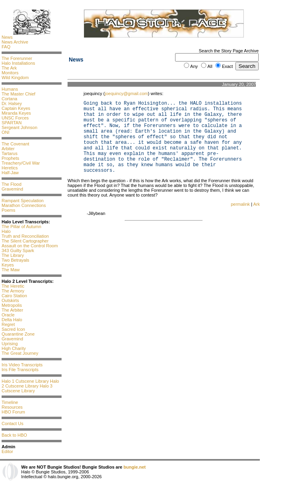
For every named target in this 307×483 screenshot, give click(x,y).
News (7, 37)
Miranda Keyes (16, 113)
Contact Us (12, 423)
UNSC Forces (15, 117)
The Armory (13, 290)
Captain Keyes (16, 108)
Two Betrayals (15, 260)
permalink (240, 204)
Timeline (10, 402)
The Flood (12, 184)
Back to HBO (14, 435)
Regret (8, 324)
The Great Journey (20, 353)
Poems (8, 210)
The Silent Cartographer (25, 241)
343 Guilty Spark (18, 250)
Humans (10, 89)
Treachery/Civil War (21, 163)
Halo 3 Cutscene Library (27, 388)
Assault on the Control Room (30, 245)
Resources (12, 407)
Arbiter (8, 148)
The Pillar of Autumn (21, 226)
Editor (7, 451)
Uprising (10, 343)
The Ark (9, 68)
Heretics (10, 167)
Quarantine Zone (18, 334)
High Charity (14, 348)
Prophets (10, 158)
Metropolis (12, 305)
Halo (6, 231)
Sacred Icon (13, 329)
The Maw (11, 269)
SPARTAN (12, 122)
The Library (13, 255)
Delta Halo (12, 319)
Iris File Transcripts (20, 369)
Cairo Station (14, 295)
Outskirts (10, 300)
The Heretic (13, 286)
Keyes (8, 264)
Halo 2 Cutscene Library (30, 383)
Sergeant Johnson (19, 127)
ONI (6, 132)
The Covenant (15, 143)
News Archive (15, 42)
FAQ (6, 46)
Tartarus (10, 153)
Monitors (10, 72)
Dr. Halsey (12, 103)
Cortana (9, 98)
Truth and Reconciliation (25, 236)
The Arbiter (12, 310)
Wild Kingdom (15, 77)
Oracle (8, 314)
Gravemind (12, 189)
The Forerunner (17, 58)
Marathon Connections (24, 205)
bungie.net (135, 467)
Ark (256, 204)
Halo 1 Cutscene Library (25, 381)
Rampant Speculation (23, 200)
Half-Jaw (10, 172)
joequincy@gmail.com (126, 93)
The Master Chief (18, 93)
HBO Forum (13, 411)
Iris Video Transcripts (22, 364)
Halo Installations (18, 63)
